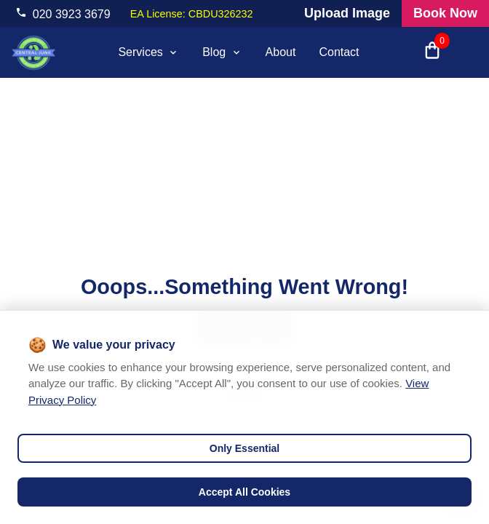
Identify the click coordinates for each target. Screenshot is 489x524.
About (281, 52)
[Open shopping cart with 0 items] (432, 52)
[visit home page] (33, 52)
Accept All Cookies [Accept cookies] (244, 492)
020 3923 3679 (72, 14)
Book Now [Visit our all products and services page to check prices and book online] (445, 13)
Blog (222, 52)
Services (148, 52)
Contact (339, 52)
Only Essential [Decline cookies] (244, 448)
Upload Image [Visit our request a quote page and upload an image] (347, 13)
